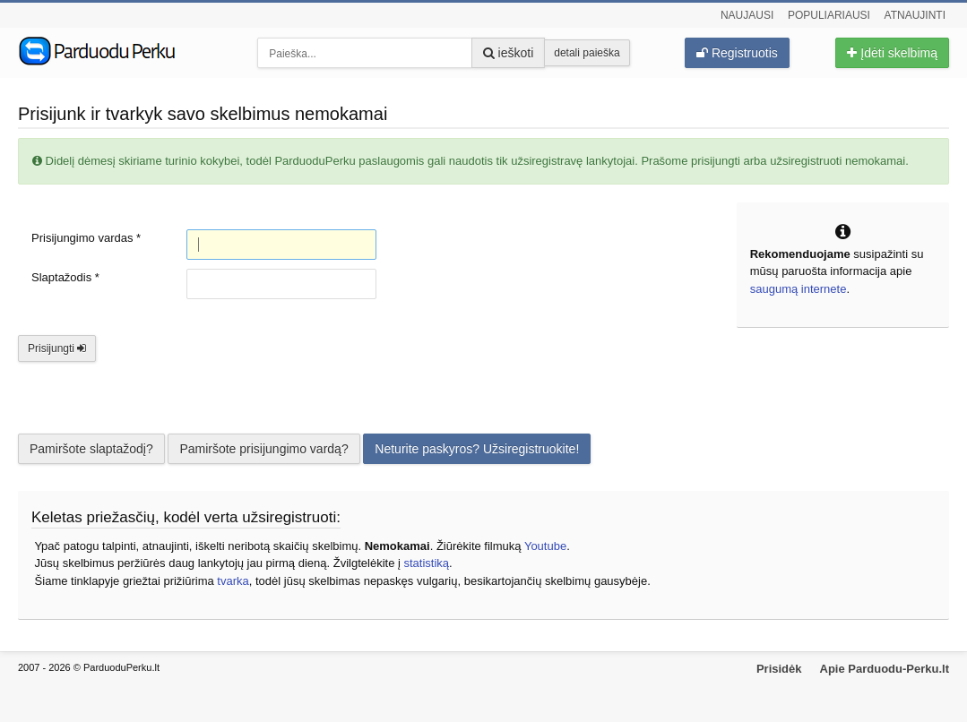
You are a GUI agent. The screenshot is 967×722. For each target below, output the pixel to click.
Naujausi (747, 15)
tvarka (232, 581)
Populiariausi (829, 15)
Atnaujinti (915, 15)
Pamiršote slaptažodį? (91, 449)
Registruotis (737, 53)
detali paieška (586, 53)
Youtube (545, 546)
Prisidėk (779, 668)
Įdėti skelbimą (892, 53)
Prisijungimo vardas (86, 238)
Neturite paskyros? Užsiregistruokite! (477, 449)
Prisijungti (57, 348)
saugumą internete (798, 289)
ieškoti (508, 53)
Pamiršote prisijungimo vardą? (263, 449)
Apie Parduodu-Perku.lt (884, 668)
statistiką (426, 563)
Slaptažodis (65, 277)
